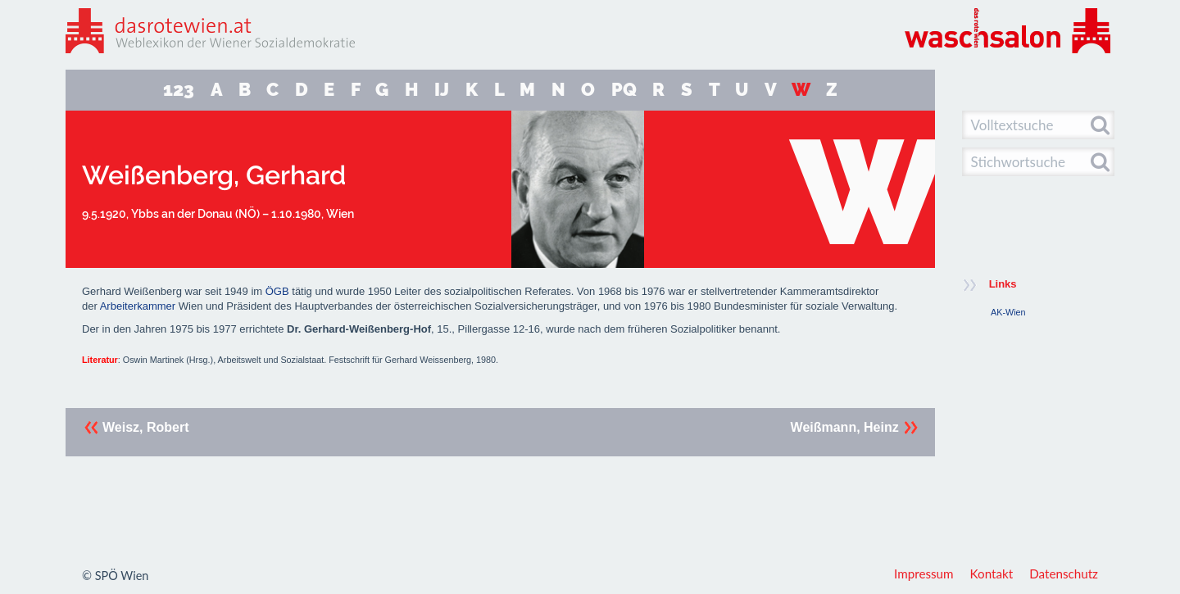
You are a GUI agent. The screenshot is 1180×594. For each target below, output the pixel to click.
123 (178, 89)
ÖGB (277, 291)
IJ (441, 89)
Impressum (924, 573)
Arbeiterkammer (137, 306)
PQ (624, 89)
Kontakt (992, 573)
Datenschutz (1063, 573)
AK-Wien (1008, 312)
